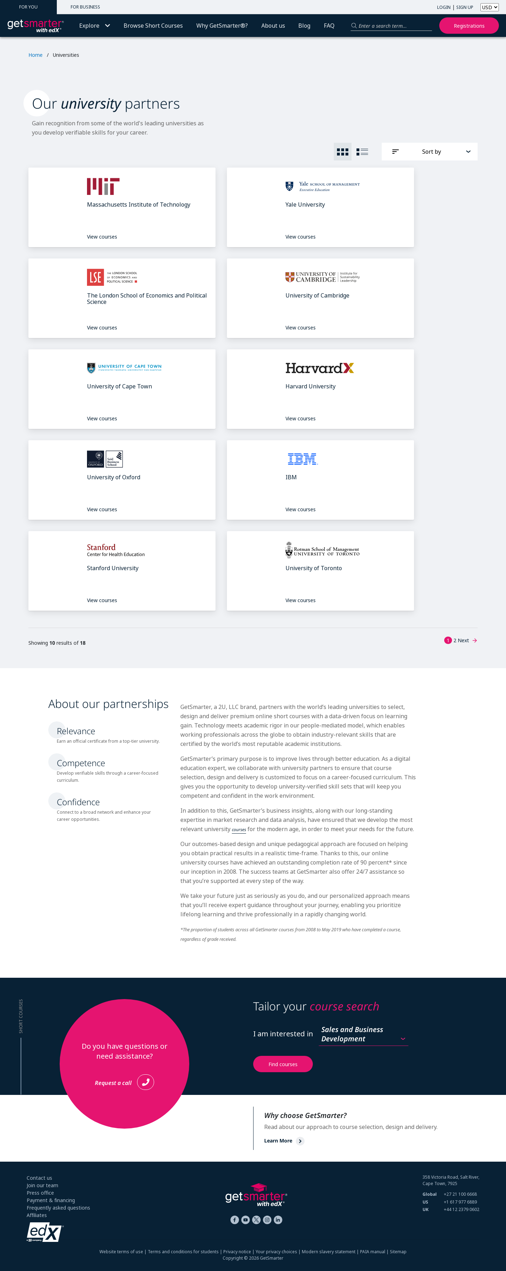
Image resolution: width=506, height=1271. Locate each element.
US (425, 1202)
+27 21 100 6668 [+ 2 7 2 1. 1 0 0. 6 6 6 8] (460, 1194)
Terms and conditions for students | (185, 1252)
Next (467, 640)
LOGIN (444, 7)
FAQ (329, 25)
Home (35, 54)
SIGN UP (464, 7)
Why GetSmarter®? (222, 25)
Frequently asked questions (58, 1207)
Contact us (39, 1177)
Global (430, 1194)
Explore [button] (94, 25)
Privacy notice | (239, 1252)
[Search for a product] (391, 26)
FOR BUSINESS (85, 7)
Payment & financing (51, 1200)
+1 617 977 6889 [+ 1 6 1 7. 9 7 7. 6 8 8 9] (460, 1202)
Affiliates (37, 1215)
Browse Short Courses (153, 25)
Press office (40, 1192)
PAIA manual (372, 1252)
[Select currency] (489, 7)
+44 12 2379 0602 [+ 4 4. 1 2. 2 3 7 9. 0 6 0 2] (461, 1209)
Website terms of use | (123, 1252)
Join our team (42, 1185)
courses (239, 830)
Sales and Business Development (352, 1034)
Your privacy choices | (279, 1252)
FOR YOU (28, 7)
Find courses (283, 1064)
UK (426, 1209)
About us (273, 25)
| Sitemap (396, 1252)
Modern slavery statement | (331, 1252)
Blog (304, 25)
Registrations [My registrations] (469, 25)
